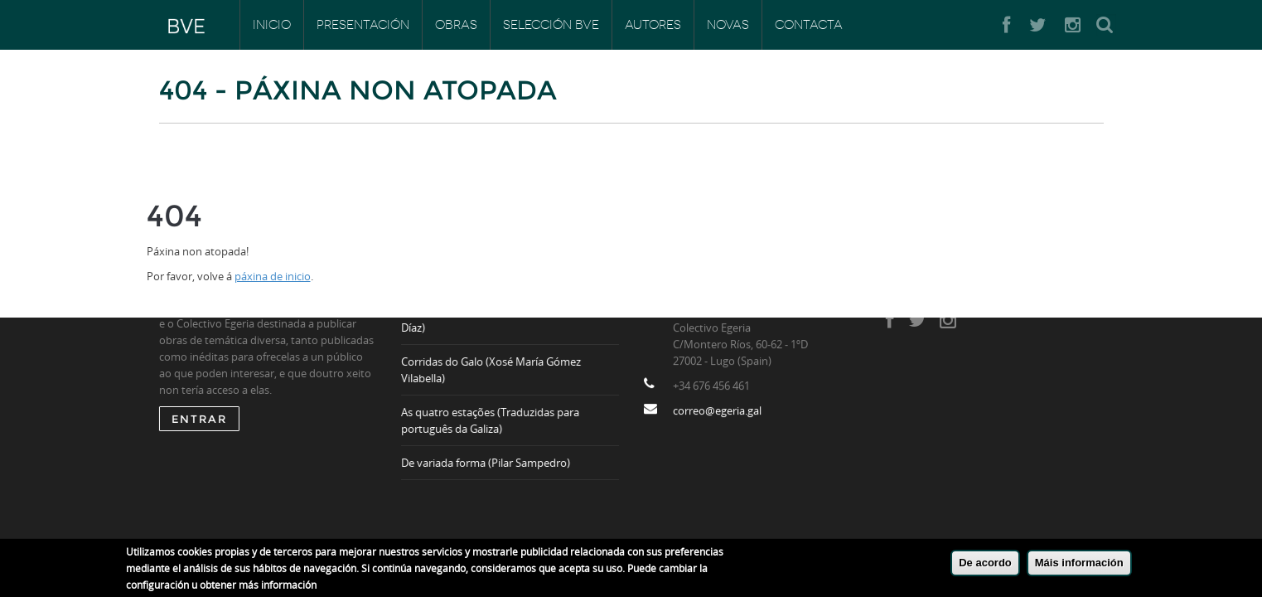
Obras (456, 24)
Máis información (1079, 567)
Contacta (809, 24)
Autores (653, 24)
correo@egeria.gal (717, 411)
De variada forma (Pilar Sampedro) (486, 462)
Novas (728, 24)
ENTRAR (199, 418)
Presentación (363, 24)
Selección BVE (551, 24)
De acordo (985, 567)
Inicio (272, 24)
